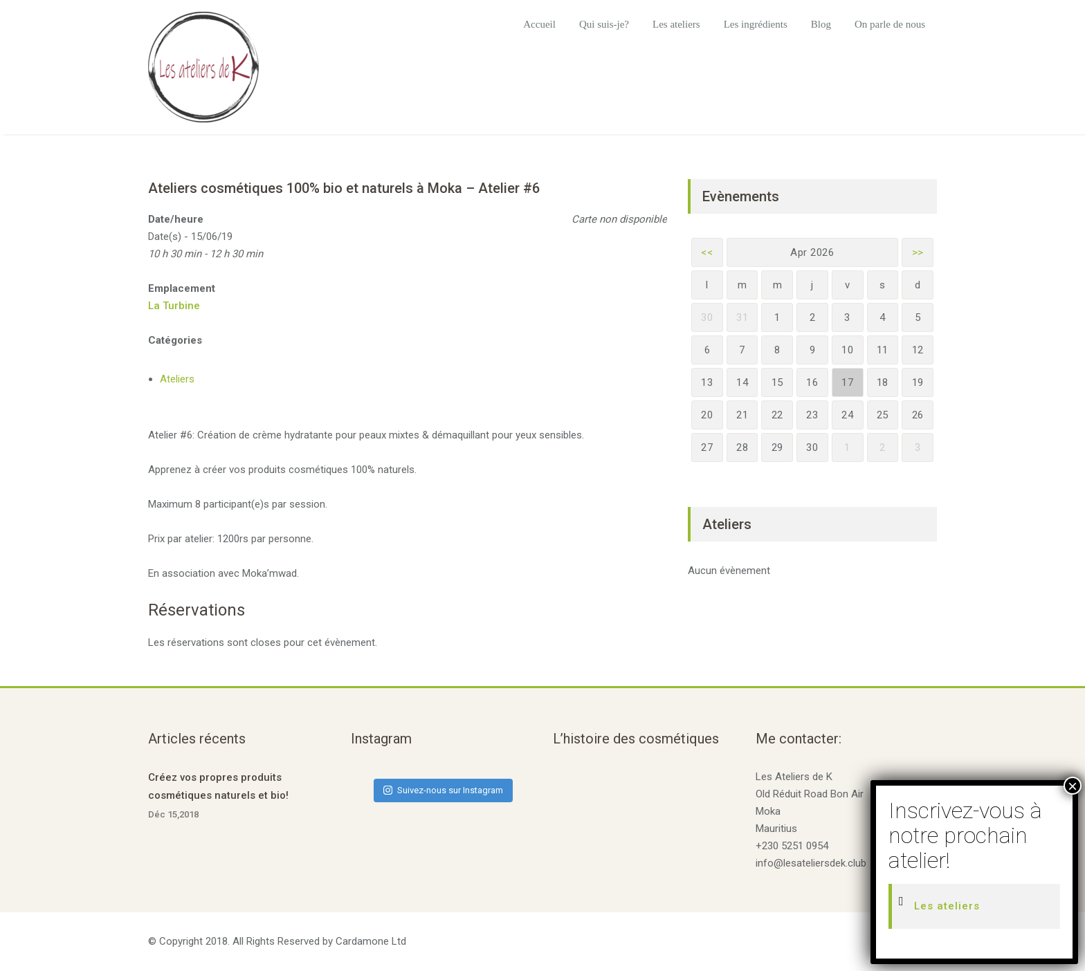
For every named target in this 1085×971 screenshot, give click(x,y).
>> (918, 252)
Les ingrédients (755, 24)
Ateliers (177, 379)
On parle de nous (890, 24)
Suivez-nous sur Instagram (443, 790)
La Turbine (174, 305)
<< (707, 252)
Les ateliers (676, 24)
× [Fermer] (1072, 786)
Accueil (539, 24)
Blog (821, 24)
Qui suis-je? (604, 24)
